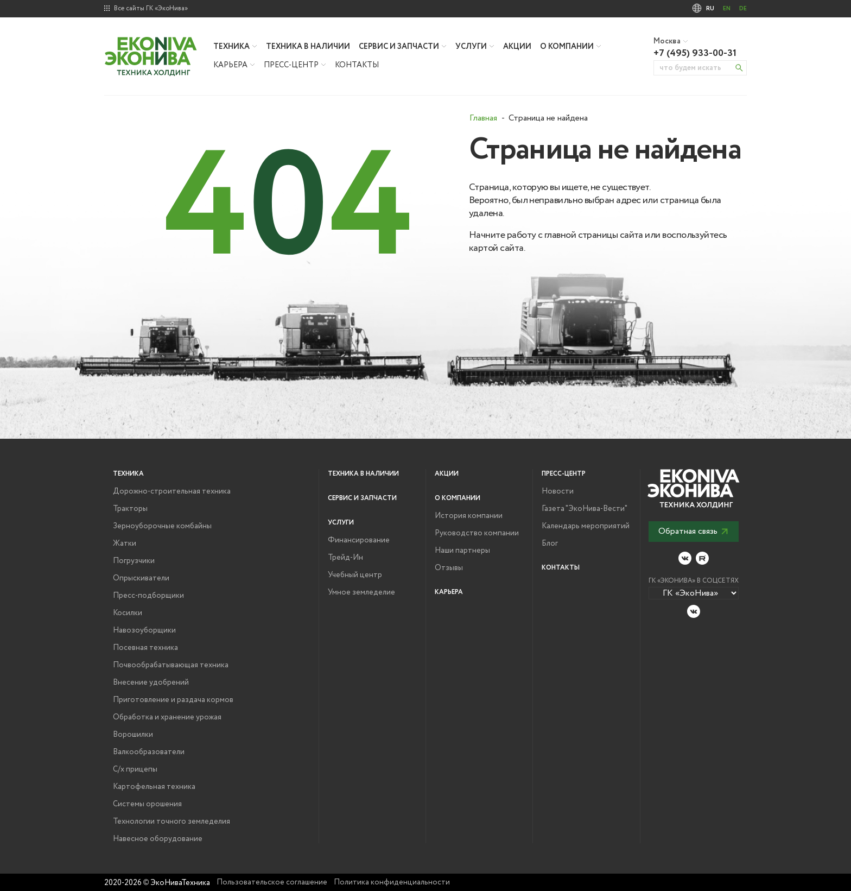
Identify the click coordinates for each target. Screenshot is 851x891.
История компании (469, 515)
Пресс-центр (291, 65)
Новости (558, 491)
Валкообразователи (149, 752)
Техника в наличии (308, 46)
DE (743, 8)
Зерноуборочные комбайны (162, 526)
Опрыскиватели (141, 578)
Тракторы (130, 508)
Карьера (230, 65)
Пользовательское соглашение (272, 882)
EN (727, 8)
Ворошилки (133, 734)
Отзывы (449, 568)
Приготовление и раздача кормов (173, 699)
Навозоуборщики (144, 630)
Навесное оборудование (157, 838)
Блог (550, 543)
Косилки (127, 613)
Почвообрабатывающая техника (170, 665)
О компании (567, 46)
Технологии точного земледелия (171, 821)
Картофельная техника (154, 786)
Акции (517, 46)
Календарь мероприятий (586, 526)
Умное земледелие (361, 592)
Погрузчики (134, 560)
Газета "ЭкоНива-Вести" (584, 508)
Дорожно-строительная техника (172, 491)
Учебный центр (355, 575)
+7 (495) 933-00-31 (694, 53)
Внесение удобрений (151, 682)
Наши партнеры (462, 550)
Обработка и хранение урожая (167, 717)
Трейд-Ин (345, 557)
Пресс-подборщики (148, 595)
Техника (231, 46)
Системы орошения (147, 804)
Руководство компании (477, 533)
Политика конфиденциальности (392, 882)
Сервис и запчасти (399, 46)
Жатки (124, 543)
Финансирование (359, 540)
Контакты (357, 65)
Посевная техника (145, 647)
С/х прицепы (135, 769)
